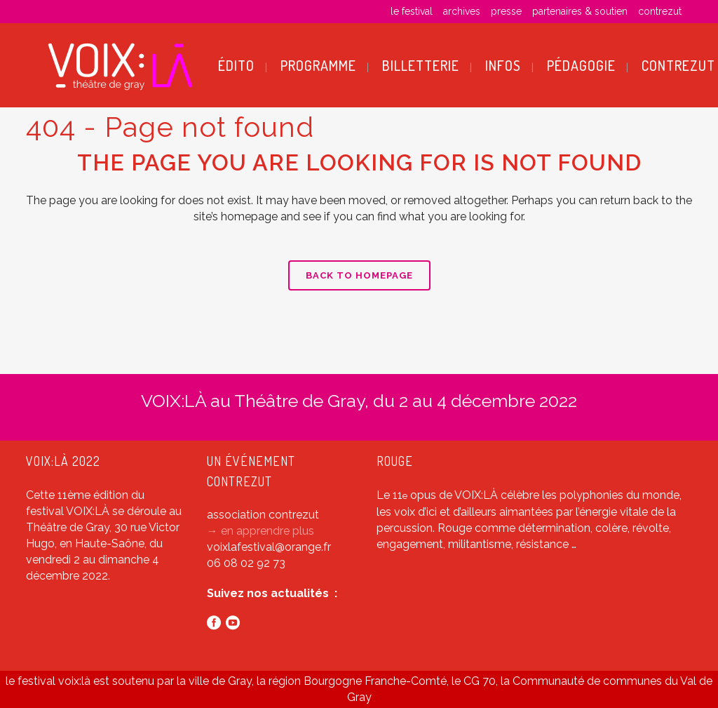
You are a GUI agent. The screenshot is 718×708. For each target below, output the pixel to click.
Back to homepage (359, 275)
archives (461, 11)
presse (506, 11)
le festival (412, 11)
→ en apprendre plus (260, 530)
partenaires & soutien (580, 11)
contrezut (660, 11)
